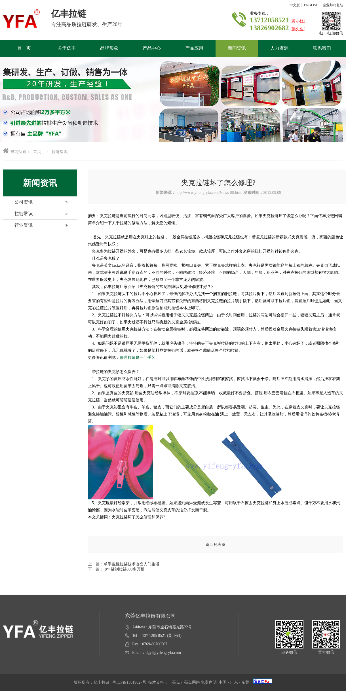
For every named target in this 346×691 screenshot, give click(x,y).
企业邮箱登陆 (333, 5)
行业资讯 (18, 227)
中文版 (295, 5)
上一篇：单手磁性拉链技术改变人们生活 (123, 564)
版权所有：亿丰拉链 (93, 682)
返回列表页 (215, 544)
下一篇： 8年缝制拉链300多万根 (116, 569)
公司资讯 (18, 204)
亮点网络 (192, 682)
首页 (37, 152)
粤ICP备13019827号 (129, 682)
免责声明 (209, 682)
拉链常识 (18, 215)
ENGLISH (311, 5)
